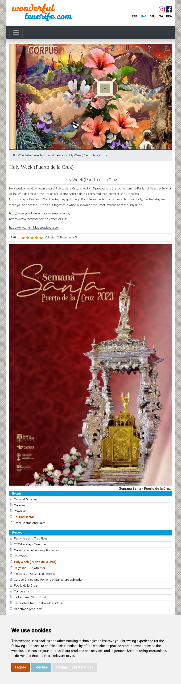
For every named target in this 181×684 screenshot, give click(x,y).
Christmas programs (28, 609)
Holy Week (20, 556)
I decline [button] (41, 667)
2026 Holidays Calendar (30, 544)
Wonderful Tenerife (30, 155)
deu (152, 16)
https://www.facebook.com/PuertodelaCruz (38, 219)
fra (169, 16)
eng (143, 16)
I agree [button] (20, 667)
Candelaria (21, 591)
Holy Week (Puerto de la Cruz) (35, 562)
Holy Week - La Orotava (29, 568)
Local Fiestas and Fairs (29, 523)
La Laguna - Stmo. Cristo (30, 597)
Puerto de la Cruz (25, 585)
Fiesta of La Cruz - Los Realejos (35, 573)
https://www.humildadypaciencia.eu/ (34, 227)
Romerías (20, 511)
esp (134, 16)
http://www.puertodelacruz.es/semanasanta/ (39, 213)
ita (160, 16)
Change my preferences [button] (74, 667)
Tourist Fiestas (55, 155)
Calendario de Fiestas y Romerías (36, 550)
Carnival (19, 505)
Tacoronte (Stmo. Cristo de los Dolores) (39, 603)
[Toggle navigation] (16, 32)
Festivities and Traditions (31, 538)
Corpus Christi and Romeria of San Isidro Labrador (48, 579)
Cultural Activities (25, 499)
